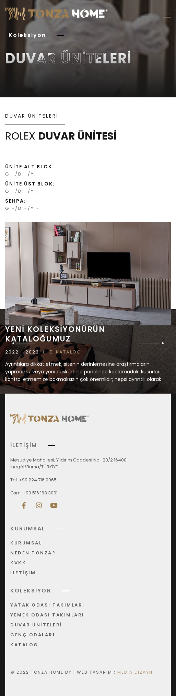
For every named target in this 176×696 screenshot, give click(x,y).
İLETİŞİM (23, 573)
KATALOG (24, 645)
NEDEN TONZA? (33, 553)
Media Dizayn (135, 672)
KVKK (18, 563)
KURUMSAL (26, 543)
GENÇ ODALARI (32, 635)
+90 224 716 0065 (38, 480)
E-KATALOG (65, 352)
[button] (156, 343)
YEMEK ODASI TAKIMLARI (47, 615)
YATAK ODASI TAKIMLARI (47, 605)
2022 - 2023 (22, 352)
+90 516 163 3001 (40, 493)
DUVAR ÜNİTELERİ (36, 625)
